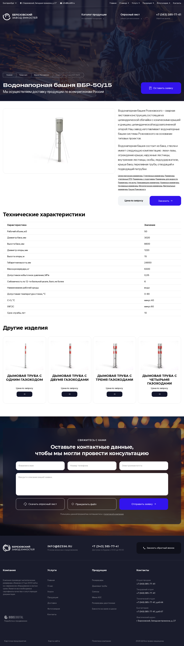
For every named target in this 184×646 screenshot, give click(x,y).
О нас (50, 586)
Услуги (135, 3)
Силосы (95, 591)
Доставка (52, 603)
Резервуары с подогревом (144, 179)
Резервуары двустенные (103, 603)
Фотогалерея (162, 3)
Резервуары (97, 580)
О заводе (123, 3)
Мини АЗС (97, 597)
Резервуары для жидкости (167, 179)
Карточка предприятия (15, 641)
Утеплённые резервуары (153, 176)
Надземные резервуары (128, 186)
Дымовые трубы (99, 586)
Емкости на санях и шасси (104, 609)
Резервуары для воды (127, 182)
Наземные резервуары (169, 182)
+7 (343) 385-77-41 (168, 14)
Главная (113, 3)
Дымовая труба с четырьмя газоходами (159, 379)
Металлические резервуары (150, 186)
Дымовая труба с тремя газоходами (114, 377)
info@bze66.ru (69, 3)
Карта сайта (54, 641)
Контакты (177, 3)
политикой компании (114, 514)
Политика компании (101, 641)
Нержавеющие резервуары (148, 182)
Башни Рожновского (41, 75)
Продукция (147, 3)
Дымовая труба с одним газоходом (24, 377)
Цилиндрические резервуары (130, 176)
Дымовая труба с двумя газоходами (69, 377)
